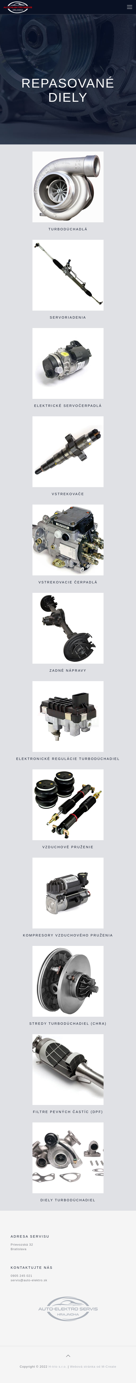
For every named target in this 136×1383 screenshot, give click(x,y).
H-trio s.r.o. (58, 1366)
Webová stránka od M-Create (93, 1366)
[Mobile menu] (130, 7)
